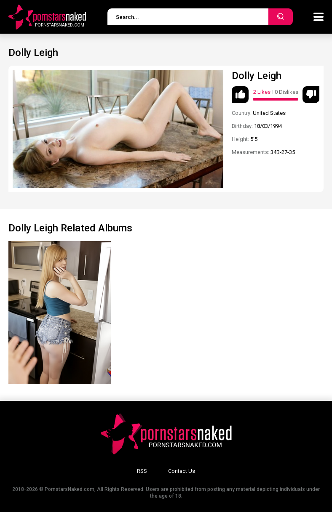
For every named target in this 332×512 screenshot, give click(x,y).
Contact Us (181, 471)
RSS (142, 471)
